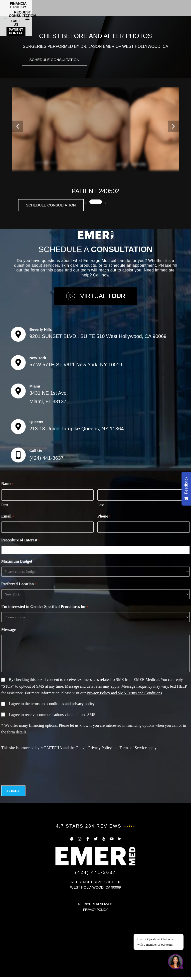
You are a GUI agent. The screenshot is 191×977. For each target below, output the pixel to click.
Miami (34, 447)
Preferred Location (18, 645)
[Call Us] (18, 515)
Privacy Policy (100, 808)
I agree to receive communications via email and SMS (52, 775)
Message (8, 690)
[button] (186, 6)
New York (37, 418)
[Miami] (18, 451)
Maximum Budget (16, 622)
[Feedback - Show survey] (186, 488)
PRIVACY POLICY (95, 970)
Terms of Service (133, 808)
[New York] (18, 423)
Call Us (35, 511)
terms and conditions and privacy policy (63, 764)
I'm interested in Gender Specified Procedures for (44, 667)
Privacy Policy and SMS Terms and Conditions (124, 753)
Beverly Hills (40, 390)
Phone (103, 577)
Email (7, 577)
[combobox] (96, 610)
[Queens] (18, 487)
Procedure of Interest (20, 601)
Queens (36, 482)
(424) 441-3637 (46, 518)
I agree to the (52, 764)
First (4, 565)
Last (100, 565)
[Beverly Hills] (18, 394)
